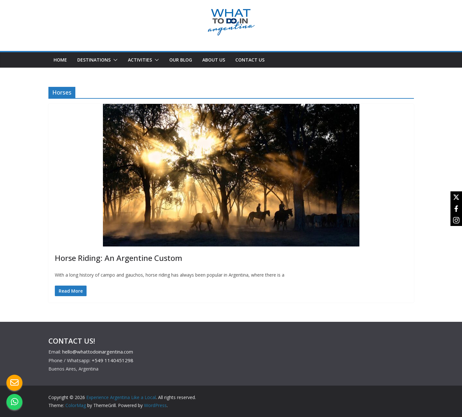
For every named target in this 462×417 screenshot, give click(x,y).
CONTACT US (250, 60)
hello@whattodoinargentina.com (97, 351)
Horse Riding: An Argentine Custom (118, 258)
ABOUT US (213, 60)
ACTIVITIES (140, 60)
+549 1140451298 (112, 360)
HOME (60, 60)
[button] (114, 59)
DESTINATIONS (94, 60)
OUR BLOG (180, 60)
